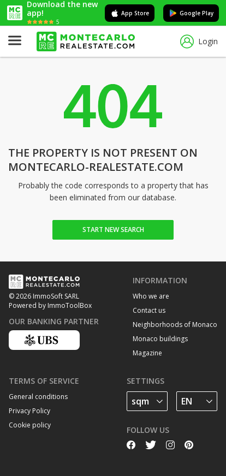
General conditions (38, 396)
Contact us (149, 310)
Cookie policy (30, 425)
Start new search (113, 229)
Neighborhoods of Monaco (175, 324)
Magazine (147, 353)
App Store (129, 13)
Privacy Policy (29, 410)
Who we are (151, 296)
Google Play (191, 13)
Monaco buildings (160, 338)
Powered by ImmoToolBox (50, 305)
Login (199, 42)
